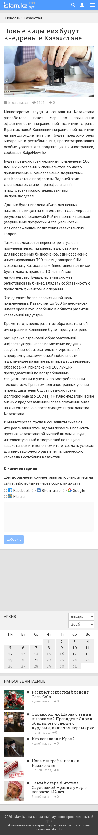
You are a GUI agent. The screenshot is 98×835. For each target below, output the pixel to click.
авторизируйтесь (73, 477)
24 (74, 659)
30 (62, 666)
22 (49, 659)
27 (23, 666)
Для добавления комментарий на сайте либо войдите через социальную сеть (48, 480)
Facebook (21, 490)
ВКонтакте (51, 490)
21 (36, 659)
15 (49, 653)
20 (23, 659)
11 (87, 647)
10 (74, 647)
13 (23, 653)
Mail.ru (19, 496)
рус (32, 6)
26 (10, 666)
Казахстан (33, 17)
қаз (32, 2)
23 (62, 659)
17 (74, 653)
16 (62, 653)
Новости (12, 17)
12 (10, 653)
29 (49, 666)
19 (10, 659)
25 (87, 659)
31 (74, 666)
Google (79, 490)
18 (87, 653)
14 (36, 653)
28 (36, 666)
